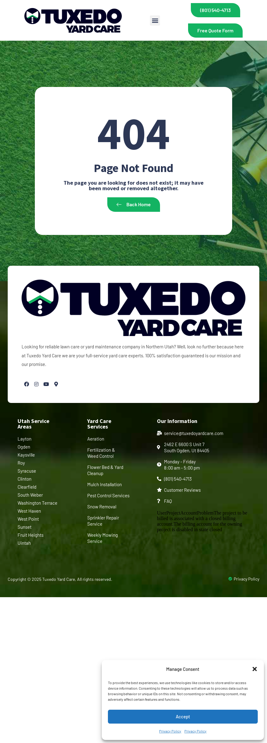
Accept (183, 716)
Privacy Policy (170, 731)
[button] (255, 669)
